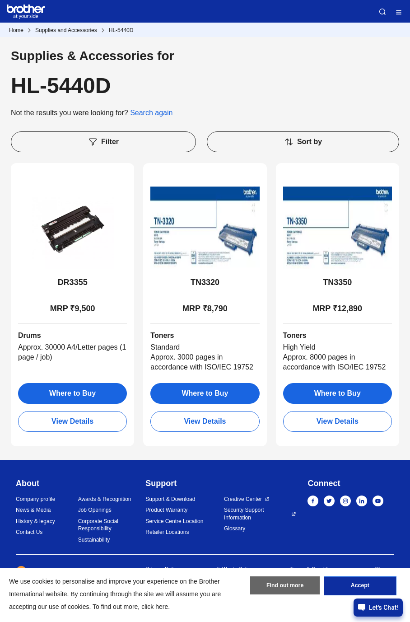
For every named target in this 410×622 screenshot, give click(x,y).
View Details (72, 421)
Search (382, 11)
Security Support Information (244, 514)
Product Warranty (166, 510)
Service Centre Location (174, 521)
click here (154, 606)
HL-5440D (121, 30)
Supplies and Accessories (66, 30)
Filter (103, 141)
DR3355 (73, 282)
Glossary (234, 528)
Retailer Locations (167, 532)
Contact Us (29, 532)
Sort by (303, 141)
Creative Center (243, 499)
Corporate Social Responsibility (98, 525)
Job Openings (95, 510)
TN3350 (337, 282)
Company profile (35, 499)
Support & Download (170, 499)
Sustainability (94, 540)
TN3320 (205, 282)
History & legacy (35, 521)
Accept (360, 587)
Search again (151, 113)
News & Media (33, 510)
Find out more (285, 587)
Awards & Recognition (104, 499)
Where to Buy (72, 393)
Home (16, 30)
